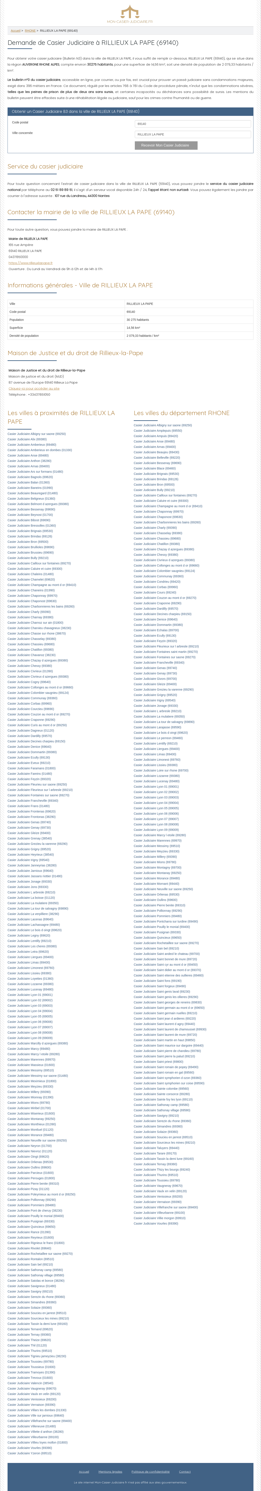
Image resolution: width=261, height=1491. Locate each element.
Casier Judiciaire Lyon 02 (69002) (30, 1000)
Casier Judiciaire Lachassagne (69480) (34, 924)
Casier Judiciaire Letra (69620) (28, 951)
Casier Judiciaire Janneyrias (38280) (32, 865)
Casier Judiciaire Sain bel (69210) (30, 1264)
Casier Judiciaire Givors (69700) (155, 678)
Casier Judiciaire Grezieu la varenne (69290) (38, 843)
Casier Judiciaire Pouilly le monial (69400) (36, 1216)
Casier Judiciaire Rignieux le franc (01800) (36, 1243)
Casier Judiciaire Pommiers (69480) (32, 1205)
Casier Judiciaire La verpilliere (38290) (33, 914)
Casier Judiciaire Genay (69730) (29, 827)
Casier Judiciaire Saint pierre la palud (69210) (164, 1056)
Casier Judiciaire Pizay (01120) (28, 1189)
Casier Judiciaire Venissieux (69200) (32, 1399)
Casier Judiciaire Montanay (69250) (31, 1119)
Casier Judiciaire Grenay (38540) (30, 838)
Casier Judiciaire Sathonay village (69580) (36, 1275)
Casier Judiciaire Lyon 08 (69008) (30, 1032)
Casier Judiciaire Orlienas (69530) (30, 1162)
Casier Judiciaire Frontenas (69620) (32, 811)
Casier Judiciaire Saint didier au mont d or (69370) (167, 970)
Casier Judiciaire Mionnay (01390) (30, 1097)
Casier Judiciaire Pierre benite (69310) (33, 1183)
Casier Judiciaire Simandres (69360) (32, 1302)
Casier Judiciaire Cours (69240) (155, 592)
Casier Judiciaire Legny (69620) (29, 935)
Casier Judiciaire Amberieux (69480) (32, 444)
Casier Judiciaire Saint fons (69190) (158, 980)
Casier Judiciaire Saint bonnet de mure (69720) (165, 959)
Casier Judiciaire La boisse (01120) (31, 897)
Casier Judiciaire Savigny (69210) (30, 1291)
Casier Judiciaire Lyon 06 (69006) (30, 1021)
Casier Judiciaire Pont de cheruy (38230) (35, 1210)
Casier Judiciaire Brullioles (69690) (31, 547)
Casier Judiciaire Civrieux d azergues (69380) (38, 676)
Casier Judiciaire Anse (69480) (28, 455)
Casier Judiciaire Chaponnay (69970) (32, 595)
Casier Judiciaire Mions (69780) (29, 1102)
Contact (185, 1472)
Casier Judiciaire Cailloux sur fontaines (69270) (39, 563)
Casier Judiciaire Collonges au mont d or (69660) (40, 687)
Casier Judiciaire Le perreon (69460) (158, 738)
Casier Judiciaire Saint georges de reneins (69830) (168, 1002)
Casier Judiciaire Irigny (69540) (28, 860)
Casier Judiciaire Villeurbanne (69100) (33, 1437)
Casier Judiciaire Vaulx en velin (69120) (34, 1394)
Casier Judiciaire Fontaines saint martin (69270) (166, 651)
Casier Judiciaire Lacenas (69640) (30, 919)
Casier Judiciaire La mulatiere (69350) (33, 903)
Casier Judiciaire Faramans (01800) (32, 768)
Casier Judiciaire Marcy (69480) (29, 1048)
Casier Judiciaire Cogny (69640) (29, 682)
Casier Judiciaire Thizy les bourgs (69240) (162, 1169)
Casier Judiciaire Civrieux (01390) (30, 671)
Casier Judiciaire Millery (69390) (29, 1092)
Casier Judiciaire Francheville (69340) (33, 800)
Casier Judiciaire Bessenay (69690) (31, 509)
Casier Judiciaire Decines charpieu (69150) (36, 741)
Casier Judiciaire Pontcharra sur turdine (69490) (166, 921)
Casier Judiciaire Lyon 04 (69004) (30, 1011)
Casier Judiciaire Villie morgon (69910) (160, 1218)
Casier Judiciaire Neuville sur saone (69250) (37, 1140)
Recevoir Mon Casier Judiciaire (165, 145)
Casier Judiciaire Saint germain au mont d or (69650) (169, 1007)
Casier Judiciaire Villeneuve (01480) (32, 1426)
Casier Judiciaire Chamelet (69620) (31, 579)
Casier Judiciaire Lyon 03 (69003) (30, 1005)
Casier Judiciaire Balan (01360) (29, 482)
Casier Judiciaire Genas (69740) (29, 822)
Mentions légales (110, 1472)
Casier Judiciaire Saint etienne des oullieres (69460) (169, 975)
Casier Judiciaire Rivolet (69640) (29, 1248)
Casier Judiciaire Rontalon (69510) (31, 1259)
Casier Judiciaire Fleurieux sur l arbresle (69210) (40, 790)
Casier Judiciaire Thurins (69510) (30, 1350)
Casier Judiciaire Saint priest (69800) (158, 1061)
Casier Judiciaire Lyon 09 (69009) (30, 1038)
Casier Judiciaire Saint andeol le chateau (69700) (167, 954)
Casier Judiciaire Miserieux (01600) (31, 1113)
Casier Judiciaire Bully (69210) (28, 558)
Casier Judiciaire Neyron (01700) (30, 1146)
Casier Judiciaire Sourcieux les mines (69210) (38, 1318)
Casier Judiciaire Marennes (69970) (31, 1059)
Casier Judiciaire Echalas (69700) (156, 630)
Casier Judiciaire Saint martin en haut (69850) (164, 1040)
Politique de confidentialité (151, 1472)
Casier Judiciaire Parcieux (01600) (31, 1173)
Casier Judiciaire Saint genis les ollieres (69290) (166, 997)
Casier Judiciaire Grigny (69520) (29, 849)
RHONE (30, 30)
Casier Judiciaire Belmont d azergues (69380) (38, 504)
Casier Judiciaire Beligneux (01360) (31, 498)
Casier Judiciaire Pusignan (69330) (31, 1221)
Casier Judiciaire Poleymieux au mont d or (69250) (41, 1194)
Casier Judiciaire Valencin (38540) (30, 1383)
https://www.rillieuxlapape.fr (31, 263)
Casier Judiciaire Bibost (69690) (29, 520)
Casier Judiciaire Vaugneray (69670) (32, 1388)
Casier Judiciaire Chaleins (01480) (31, 574)
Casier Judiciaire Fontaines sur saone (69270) (38, 795)
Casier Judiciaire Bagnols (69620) (30, 477)
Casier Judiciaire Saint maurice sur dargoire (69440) (169, 1045)
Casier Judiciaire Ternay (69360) (29, 1334)
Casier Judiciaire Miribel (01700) (29, 1108)
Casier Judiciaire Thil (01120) (27, 1345)
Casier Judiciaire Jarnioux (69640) (30, 870)
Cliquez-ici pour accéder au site (34, 388)
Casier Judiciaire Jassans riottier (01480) (35, 876)
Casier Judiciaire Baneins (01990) (30, 488)
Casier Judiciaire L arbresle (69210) (31, 892)
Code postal (20, 122)
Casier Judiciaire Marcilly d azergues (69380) (38, 1043)
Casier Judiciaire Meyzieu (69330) (30, 1086)
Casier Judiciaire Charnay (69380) (30, 617)
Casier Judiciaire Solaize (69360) (30, 1307)
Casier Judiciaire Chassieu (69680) (31, 644)
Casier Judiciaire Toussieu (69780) (31, 1361)
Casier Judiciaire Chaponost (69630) (32, 601)
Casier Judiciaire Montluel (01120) (30, 1129)
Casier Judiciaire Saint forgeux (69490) (160, 986)
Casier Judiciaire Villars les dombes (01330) (37, 1410)
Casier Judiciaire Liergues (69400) (30, 957)
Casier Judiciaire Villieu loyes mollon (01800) (38, 1442)
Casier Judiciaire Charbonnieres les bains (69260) (41, 606)
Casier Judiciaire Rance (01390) (29, 1232)
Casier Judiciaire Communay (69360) (32, 698)
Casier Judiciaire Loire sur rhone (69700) (161, 770)
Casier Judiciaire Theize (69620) (29, 1340)
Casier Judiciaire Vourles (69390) (30, 1448)
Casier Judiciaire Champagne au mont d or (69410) (42, 585)
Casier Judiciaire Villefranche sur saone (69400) (40, 1421)
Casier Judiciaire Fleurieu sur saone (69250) (37, 784)
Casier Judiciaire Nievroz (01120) (30, 1151)
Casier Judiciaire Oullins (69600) (29, 1167)
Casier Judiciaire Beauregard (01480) (33, 493)
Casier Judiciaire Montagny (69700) (157, 867)
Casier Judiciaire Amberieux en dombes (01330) (40, 450)
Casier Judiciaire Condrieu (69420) (157, 581)
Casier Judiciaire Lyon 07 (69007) (30, 1027)
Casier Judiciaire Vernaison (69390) (31, 1404)
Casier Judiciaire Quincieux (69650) (31, 1226)
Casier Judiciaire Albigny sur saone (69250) (37, 434)
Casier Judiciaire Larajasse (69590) (157, 727)
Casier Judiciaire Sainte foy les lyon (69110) (163, 1099)
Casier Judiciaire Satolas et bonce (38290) (36, 1280)
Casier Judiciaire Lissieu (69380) (29, 973)
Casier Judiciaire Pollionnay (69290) (32, 1199)
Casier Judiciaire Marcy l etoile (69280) (34, 1054)
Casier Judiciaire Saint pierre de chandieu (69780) (167, 1051)
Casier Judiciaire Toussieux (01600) (31, 1367)
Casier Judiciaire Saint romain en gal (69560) (164, 1072)
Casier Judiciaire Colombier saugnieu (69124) (38, 692)
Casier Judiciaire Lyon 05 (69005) (30, 1016)
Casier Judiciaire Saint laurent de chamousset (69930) (170, 1029)
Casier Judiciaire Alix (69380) (27, 439)
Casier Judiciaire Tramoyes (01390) (31, 1372)
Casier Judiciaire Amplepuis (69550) (158, 430)
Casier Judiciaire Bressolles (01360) (32, 525)
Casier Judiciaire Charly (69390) (29, 612)
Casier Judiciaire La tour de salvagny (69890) (38, 908)
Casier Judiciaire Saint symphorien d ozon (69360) (167, 1078)
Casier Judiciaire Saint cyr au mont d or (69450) (166, 964)
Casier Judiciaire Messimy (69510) (31, 1070)
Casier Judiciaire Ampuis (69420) (156, 436)
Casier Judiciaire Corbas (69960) (30, 703)
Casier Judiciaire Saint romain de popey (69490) (166, 1067)
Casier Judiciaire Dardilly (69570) (30, 736)
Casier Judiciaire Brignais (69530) (30, 531)
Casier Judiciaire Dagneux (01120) (31, 730)
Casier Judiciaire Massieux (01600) (31, 1065)
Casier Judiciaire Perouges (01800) (31, 1178)
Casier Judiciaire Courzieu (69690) (31, 709)
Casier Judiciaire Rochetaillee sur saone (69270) (40, 1253)
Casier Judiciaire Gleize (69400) (29, 833)
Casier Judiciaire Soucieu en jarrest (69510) (37, 1313)
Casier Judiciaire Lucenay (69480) (30, 989)
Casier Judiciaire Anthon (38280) (29, 461)
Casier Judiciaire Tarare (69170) (155, 1153)
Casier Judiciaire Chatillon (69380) (31, 649)
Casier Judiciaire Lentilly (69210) (29, 941)
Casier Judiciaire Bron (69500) (28, 541)
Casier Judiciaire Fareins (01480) (30, 773)
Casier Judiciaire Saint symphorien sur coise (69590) (169, 1083)
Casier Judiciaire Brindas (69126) (30, 536)
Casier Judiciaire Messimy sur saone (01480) (38, 1075)
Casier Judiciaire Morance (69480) (31, 1135)
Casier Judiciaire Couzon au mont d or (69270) (39, 714)
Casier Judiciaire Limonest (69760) (31, 968)
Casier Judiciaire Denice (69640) (29, 746)
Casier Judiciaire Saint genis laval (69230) (162, 991)
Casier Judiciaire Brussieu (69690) (31, 552)
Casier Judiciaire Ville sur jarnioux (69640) (36, 1415)
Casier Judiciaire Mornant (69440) (156, 883)
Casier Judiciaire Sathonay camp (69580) (35, 1270)
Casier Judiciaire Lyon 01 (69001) (30, 995)
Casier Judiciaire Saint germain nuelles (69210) (165, 1013)
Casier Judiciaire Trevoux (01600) (30, 1377)
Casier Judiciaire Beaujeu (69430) (156, 452)
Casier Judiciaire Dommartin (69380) (32, 752)
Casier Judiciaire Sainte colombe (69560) (161, 1088)
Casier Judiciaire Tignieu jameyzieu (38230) (37, 1356)
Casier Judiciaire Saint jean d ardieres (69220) (165, 1018)
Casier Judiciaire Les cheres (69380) (32, 946)
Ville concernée (22, 133)
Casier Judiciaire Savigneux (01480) (32, 1286)
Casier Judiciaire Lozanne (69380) (30, 984)
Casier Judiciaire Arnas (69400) (29, 466)
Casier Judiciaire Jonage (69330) (30, 881)
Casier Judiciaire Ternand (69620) (30, 1329)
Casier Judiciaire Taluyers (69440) (156, 1148)
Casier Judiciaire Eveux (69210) (29, 763)
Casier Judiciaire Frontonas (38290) (32, 817)
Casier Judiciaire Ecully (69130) (29, 757)
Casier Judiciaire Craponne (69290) (31, 719)
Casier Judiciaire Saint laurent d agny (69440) (164, 1024)
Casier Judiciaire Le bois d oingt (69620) (35, 930)
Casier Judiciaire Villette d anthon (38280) (36, 1431)
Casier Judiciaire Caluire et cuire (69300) (35, 568)
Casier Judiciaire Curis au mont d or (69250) (37, 725)
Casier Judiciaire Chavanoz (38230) (32, 655)
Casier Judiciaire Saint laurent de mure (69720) (165, 1034)
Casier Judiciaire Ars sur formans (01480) (35, 471)
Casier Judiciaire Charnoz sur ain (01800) (35, 622)
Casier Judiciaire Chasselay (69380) (32, 639)
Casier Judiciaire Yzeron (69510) (30, 1453)
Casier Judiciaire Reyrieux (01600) (31, 1237)
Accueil (15, 30)
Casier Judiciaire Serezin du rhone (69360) (36, 1297)
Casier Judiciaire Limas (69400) (29, 962)
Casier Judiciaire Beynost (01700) (30, 514)
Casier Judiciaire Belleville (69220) (157, 457)
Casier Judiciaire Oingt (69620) (28, 1156)
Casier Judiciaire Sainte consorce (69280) (162, 1094)
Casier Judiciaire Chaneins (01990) (31, 590)
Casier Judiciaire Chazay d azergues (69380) (38, 660)
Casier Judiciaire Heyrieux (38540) (31, 854)
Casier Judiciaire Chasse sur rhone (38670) (37, 633)
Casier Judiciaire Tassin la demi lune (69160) (38, 1324)
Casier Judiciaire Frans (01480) (29, 806)
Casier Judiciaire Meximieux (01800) (32, 1081)
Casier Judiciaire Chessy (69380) (30, 666)
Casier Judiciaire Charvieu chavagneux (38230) (39, 628)
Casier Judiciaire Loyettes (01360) (30, 978)
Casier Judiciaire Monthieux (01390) (32, 1124)
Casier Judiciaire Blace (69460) (155, 468)
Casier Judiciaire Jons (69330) (28, 887)
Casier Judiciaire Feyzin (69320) (29, 779)
